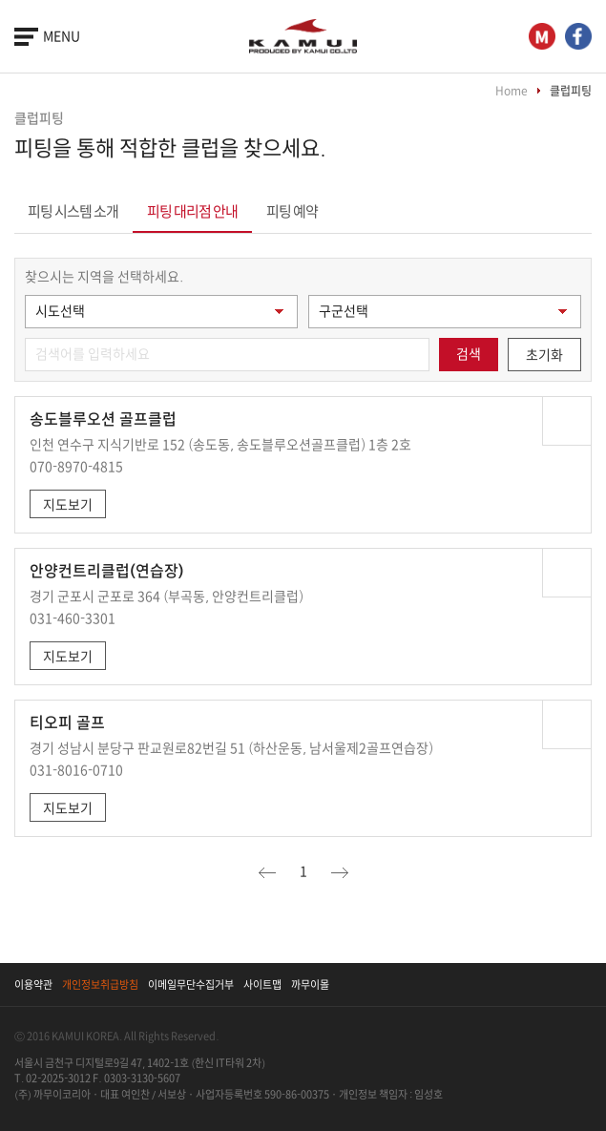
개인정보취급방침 (100, 984)
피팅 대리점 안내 (192, 211)
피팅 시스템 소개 (73, 211)
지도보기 (68, 505)
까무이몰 (310, 984)
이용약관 (33, 984)
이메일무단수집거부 (191, 984)
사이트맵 (262, 984)
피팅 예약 (292, 211)
